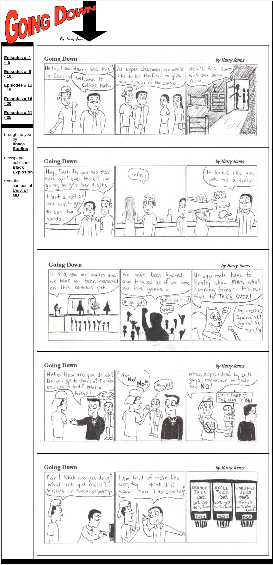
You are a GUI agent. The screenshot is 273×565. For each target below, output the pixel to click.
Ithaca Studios (20, 146)
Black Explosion (23, 169)
